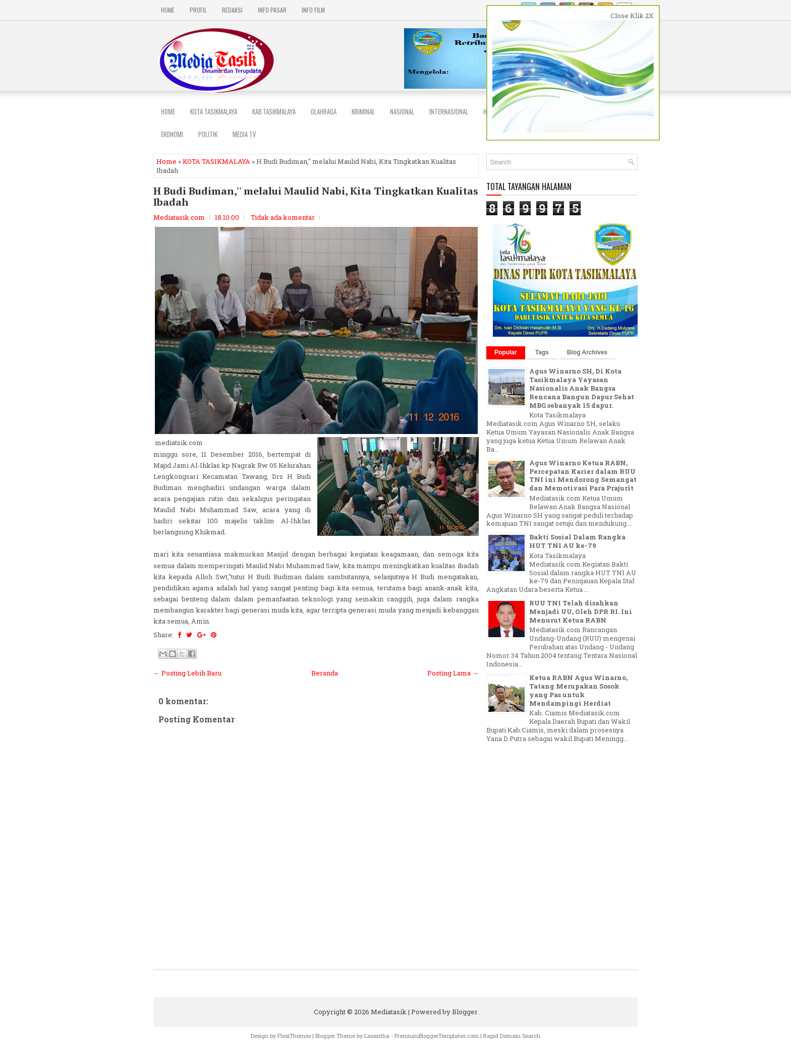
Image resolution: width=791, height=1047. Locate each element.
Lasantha (376, 1035)
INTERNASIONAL (448, 111)
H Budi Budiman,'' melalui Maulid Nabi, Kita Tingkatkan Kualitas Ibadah (315, 197)
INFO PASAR (272, 10)
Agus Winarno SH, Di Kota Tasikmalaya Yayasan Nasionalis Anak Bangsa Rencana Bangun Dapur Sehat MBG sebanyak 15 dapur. (581, 388)
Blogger (465, 1011)
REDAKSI (232, 10)
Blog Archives (587, 352)
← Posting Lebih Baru (187, 673)
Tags (542, 352)
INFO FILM (313, 10)
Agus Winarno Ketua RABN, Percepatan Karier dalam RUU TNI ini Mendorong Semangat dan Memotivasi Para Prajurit (583, 475)
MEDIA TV (244, 134)
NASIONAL (402, 111)
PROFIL (198, 10)
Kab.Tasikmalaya (274, 111)
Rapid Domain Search (511, 1035)
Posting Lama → (453, 673)
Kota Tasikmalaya (213, 111)
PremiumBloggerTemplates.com (436, 1035)
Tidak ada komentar (283, 217)
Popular (505, 352)
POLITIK (207, 134)
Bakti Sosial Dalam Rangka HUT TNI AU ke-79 (577, 541)
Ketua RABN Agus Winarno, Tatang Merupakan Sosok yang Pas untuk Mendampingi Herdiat (578, 690)
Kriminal (363, 111)
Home (168, 10)
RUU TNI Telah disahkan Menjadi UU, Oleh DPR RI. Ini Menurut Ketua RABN (580, 611)
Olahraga (323, 111)
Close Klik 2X (632, 15)
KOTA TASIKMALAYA (216, 161)
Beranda (324, 673)
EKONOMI (172, 134)
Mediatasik (389, 1011)
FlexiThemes (294, 1035)
